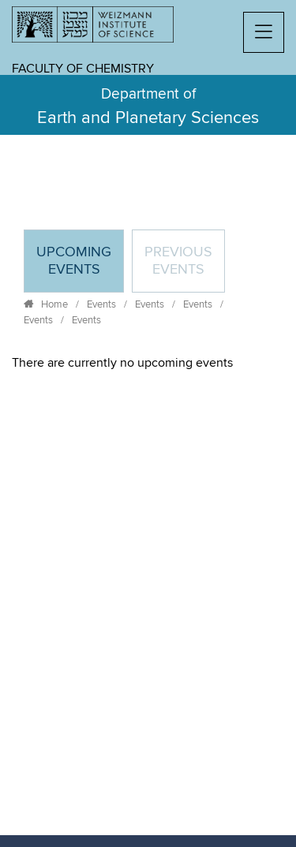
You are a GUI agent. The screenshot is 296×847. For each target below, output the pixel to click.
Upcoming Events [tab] (79, 268)
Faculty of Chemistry (83, 69)
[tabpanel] (148, 363)
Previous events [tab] (178, 261)
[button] (263, 32)
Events (101, 304)
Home (54, 304)
